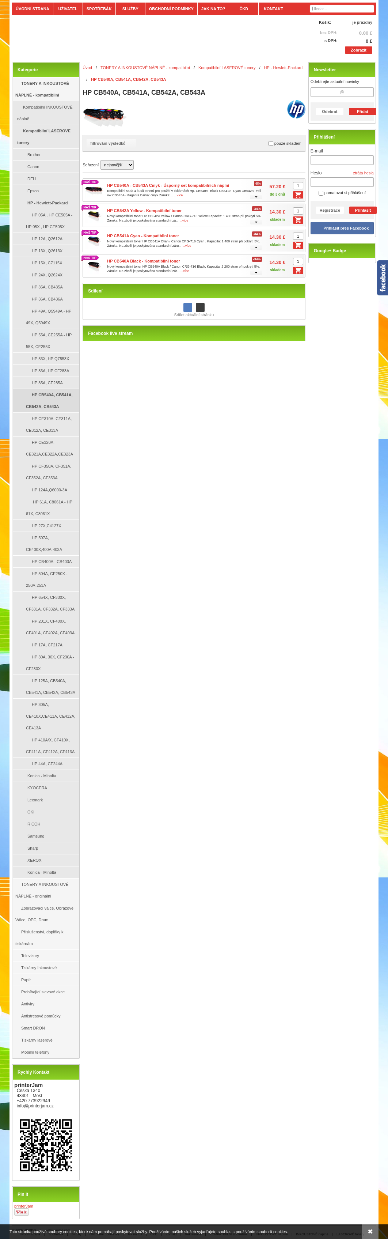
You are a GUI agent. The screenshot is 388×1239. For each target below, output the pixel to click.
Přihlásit (363, 210)
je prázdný (362, 22)
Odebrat (329, 111)
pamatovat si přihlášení (342, 192)
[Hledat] (369, 9)
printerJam (23, 1206)
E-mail (317, 151)
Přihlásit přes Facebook (346, 228)
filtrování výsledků (111, 143)
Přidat (362, 111)
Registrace (330, 210)
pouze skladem (285, 143)
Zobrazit (358, 50)
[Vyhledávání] (342, 8)
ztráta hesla (363, 173)
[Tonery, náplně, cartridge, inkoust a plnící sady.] (148, 37)
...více (178, 195)
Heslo (316, 172)
